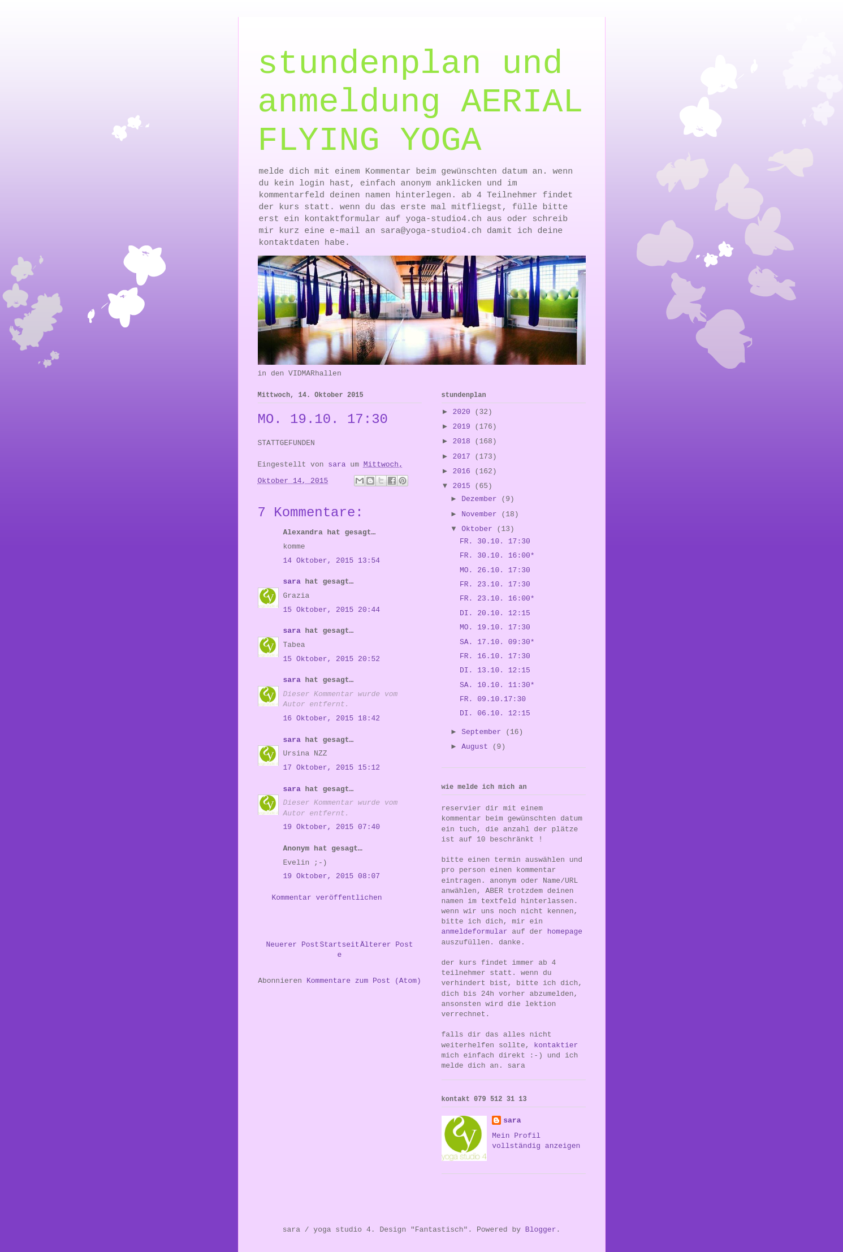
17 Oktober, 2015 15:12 (332, 767)
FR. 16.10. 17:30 (495, 656)
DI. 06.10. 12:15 (495, 713)
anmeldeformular (475, 931)
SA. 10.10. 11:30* (497, 685)
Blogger (540, 1229)
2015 (464, 486)
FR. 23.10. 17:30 (495, 584)
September (483, 732)
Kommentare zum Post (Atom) (363, 981)
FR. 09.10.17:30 (493, 699)
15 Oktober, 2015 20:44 (332, 610)
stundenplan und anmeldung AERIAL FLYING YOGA (420, 102)
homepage (564, 931)
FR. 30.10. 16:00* (497, 555)
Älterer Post (386, 944)
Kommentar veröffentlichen (327, 897)
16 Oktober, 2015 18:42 (332, 718)
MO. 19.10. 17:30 (495, 627)
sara (292, 581)
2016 (464, 471)
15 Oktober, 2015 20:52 (332, 659)
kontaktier (556, 1045)
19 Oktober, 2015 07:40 (332, 827)
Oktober (478, 529)
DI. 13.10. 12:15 (495, 670)
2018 (464, 441)
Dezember (481, 499)
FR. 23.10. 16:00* (497, 598)
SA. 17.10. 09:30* (497, 642)
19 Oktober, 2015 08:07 (332, 876)
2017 (464, 456)
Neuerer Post (292, 944)
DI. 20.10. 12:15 (495, 613)
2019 (464, 426)
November (481, 514)
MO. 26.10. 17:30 (495, 570)
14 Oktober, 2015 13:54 (332, 560)
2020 (464, 412)
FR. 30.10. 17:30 (495, 541)
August (476, 746)
